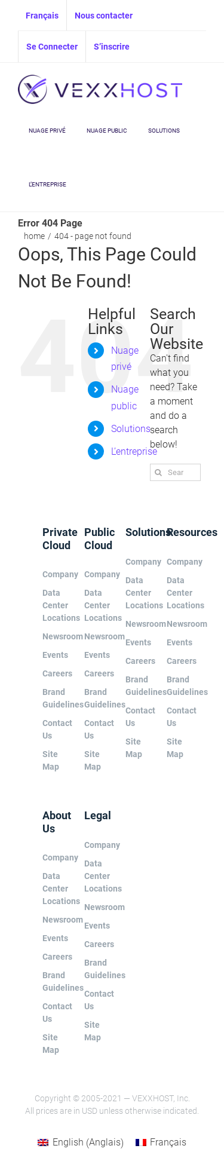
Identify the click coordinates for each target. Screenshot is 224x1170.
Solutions (131, 428)
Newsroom (54, 636)
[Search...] (175, 472)
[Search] (158, 472)
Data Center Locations (54, 605)
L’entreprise (134, 451)
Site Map (50, 760)
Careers (54, 673)
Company (54, 574)
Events (54, 655)
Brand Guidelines (54, 698)
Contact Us (54, 729)
